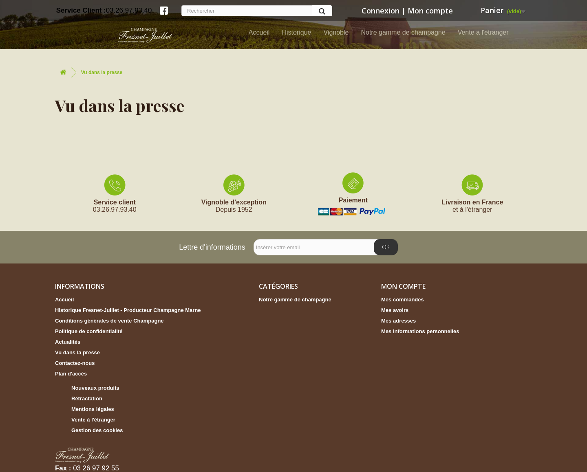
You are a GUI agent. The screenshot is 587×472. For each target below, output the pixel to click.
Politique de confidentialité (88, 331)
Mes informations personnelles (420, 331)
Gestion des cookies (97, 430)
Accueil (259, 32)
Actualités (67, 342)
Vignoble (336, 32)
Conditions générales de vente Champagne (109, 321)
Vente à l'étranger (483, 32)
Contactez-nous (75, 363)
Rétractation (86, 398)
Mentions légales (92, 409)
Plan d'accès (71, 374)
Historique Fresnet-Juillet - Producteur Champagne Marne (128, 310)
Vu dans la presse (77, 352)
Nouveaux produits (95, 388)
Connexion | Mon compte (406, 10)
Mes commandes (402, 299)
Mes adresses (398, 321)
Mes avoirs (394, 310)
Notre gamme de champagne (403, 32)
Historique (296, 32)
